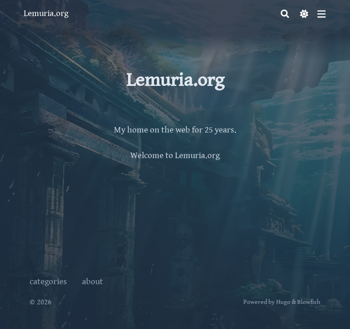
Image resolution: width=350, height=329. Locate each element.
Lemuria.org (46, 13)
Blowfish (308, 302)
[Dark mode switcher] (304, 14)
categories (48, 282)
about (92, 282)
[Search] (285, 14)
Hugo (283, 302)
